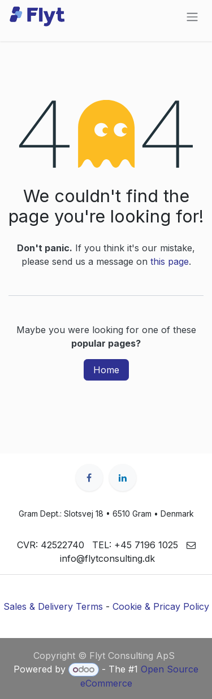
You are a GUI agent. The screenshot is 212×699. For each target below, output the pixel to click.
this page (169, 261)
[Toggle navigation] (192, 16)
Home (106, 369)
